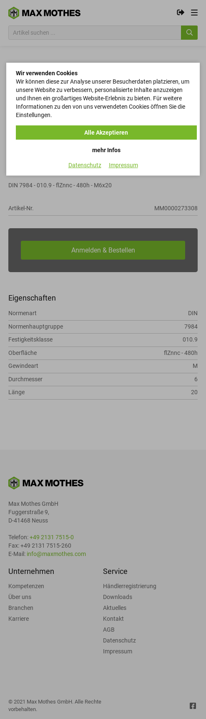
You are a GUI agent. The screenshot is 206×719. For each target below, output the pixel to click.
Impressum (123, 165)
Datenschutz (84, 165)
